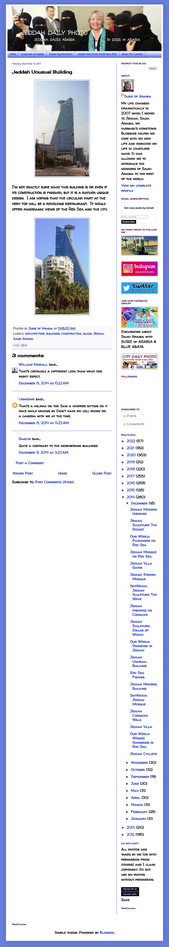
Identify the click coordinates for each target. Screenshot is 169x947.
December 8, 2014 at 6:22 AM (44, 383)
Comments (134, 423)
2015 (131, 490)
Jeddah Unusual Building (138, 661)
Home (13, 54)
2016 (131, 483)
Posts (130, 415)
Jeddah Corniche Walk (139, 715)
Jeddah (98, 333)
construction (71, 333)
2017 (131, 476)
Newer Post (23, 473)
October (138, 769)
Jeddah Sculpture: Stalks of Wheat (140, 628)
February (140, 811)
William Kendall (33, 364)
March (137, 804)
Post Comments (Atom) (54, 481)
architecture (35, 333)
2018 (131, 469)
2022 (131, 441)
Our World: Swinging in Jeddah (141, 646)
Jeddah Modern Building (143, 686)
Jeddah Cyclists (143, 753)
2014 (131, 497)
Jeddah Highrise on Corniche (141, 610)
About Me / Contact (132, 54)
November (140, 762)
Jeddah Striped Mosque (143, 576)
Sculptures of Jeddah (32, 54)
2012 (131, 834)
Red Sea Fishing (137, 675)
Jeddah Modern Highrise (143, 511)
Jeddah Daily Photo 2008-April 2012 (97, 54)
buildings (53, 333)
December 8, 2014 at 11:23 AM (44, 422)
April (136, 797)
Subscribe (128, 221)
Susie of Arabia (137, 96)
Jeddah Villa (141, 726)
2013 (131, 827)
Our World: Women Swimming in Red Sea (141, 740)
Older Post (101, 473)
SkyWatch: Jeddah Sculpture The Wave (143, 592)
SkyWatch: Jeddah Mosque (138, 700)
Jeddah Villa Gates (141, 565)
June (135, 783)
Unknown (27, 399)
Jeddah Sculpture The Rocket (143, 525)
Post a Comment (30, 462)
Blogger (107, 932)
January (139, 818)
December (140, 503)
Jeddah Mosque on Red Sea (143, 554)
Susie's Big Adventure (60, 54)
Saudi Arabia (23, 339)
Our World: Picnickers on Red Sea (142, 541)
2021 (131, 447)
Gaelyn (25, 438)
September (140, 776)
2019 (131, 462)
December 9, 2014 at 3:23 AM (43, 452)
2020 (132, 455)
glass (87, 333)
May (135, 790)
